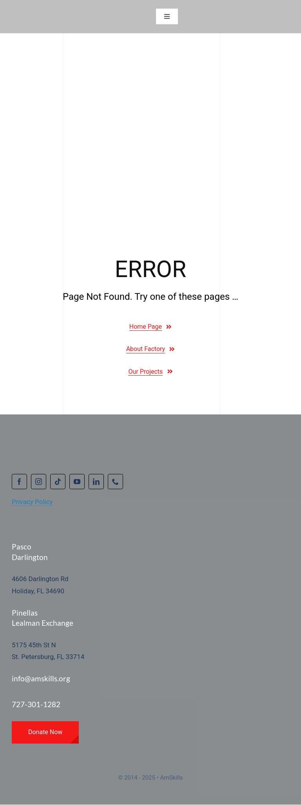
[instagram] (38, 481)
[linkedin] (96, 481)
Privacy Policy (32, 502)
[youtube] (77, 481)
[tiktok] (57, 481)
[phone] (115, 481)
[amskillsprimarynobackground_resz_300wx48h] (57, 12)
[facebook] (19, 481)
